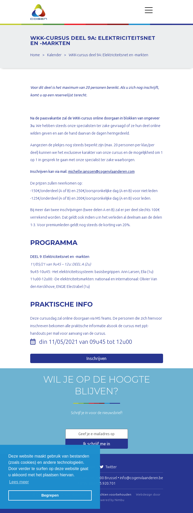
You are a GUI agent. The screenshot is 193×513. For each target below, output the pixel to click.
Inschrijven (96, 358)
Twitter (108, 467)
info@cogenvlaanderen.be (141, 478)
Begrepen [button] (50, 495)
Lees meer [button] (19, 482)
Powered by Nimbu (110, 500)
